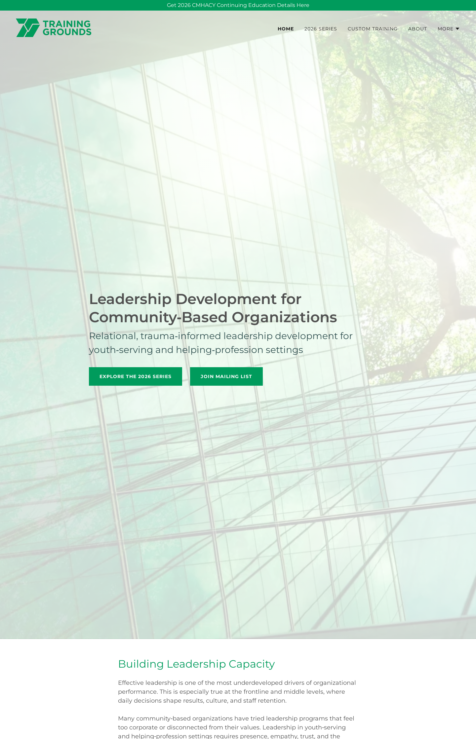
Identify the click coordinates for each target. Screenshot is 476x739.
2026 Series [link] (320, 29)
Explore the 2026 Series (135, 376)
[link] (53, 27)
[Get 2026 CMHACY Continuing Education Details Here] (238, 5)
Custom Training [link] (373, 29)
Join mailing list (226, 376)
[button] (449, 29)
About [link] (417, 29)
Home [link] (286, 29)
